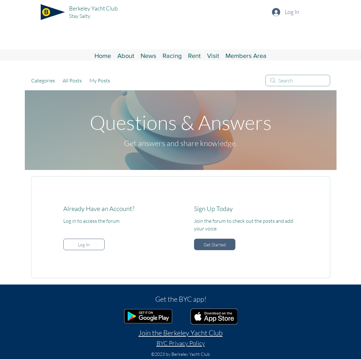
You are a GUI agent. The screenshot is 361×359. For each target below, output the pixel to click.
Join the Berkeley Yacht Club (180, 332)
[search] (297, 80)
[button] (125, 55)
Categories (43, 80)
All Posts (72, 80)
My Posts (99, 80)
